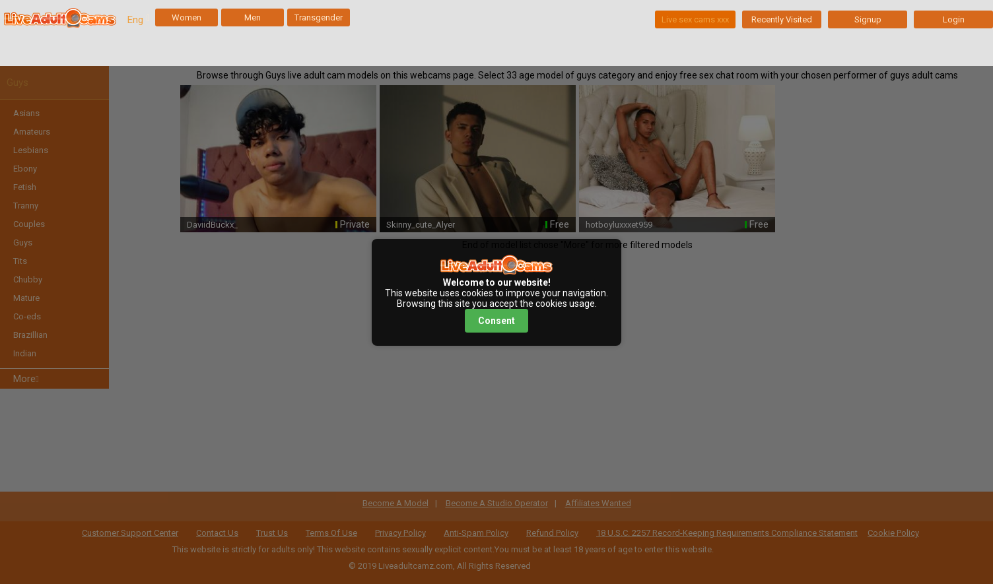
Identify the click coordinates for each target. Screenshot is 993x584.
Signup (867, 19)
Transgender (318, 17)
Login (954, 19)
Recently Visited (781, 19)
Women (186, 17)
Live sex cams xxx (695, 19)
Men (252, 17)
